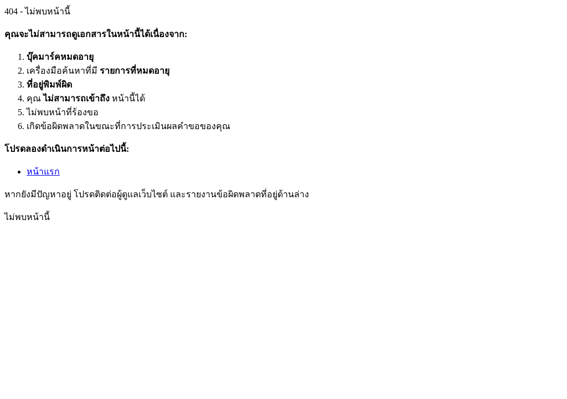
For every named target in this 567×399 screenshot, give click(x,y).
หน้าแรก (43, 171)
